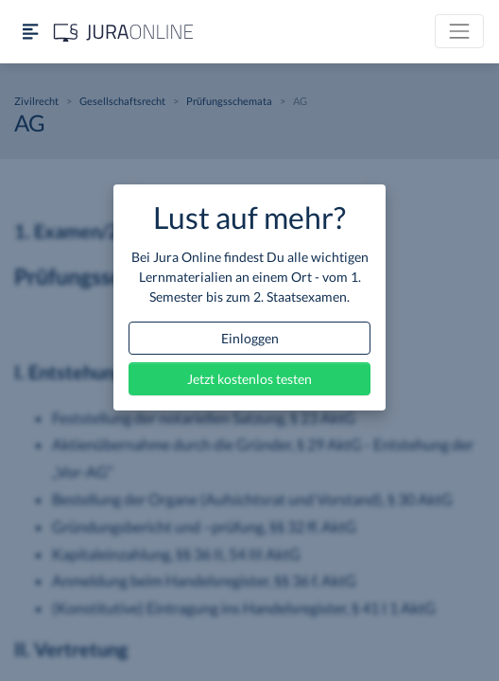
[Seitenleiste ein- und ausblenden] (30, 32)
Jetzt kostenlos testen (249, 379)
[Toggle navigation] (459, 31)
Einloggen (250, 338)
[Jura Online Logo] (124, 32)
